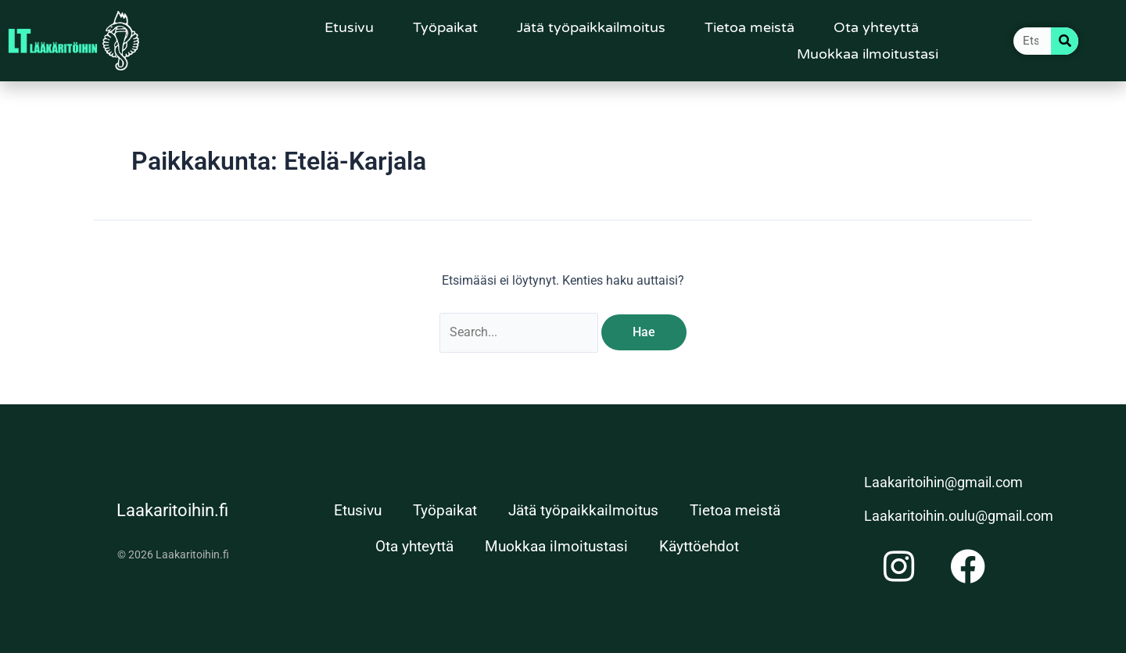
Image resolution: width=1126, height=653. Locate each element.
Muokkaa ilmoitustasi (867, 54)
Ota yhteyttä (876, 27)
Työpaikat (445, 27)
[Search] (1064, 41)
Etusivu (349, 27)
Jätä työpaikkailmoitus (591, 27)
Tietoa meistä (749, 27)
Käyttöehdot (699, 546)
